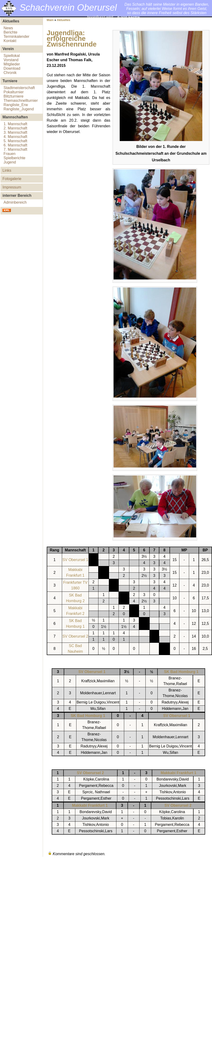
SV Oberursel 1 (75, 560)
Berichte (10, 32)
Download (12, 68)
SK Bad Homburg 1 (181, 672)
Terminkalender (16, 36)
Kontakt (10, 41)
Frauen (10, 154)
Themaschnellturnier (21, 101)
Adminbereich (15, 202)
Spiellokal (12, 56)
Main (50, 20)
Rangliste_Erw (16, 105)
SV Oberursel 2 (75, 636)
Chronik (10, 73)
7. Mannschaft (15, 149)
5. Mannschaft (15, 141)
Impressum (11, 187)
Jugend (10, 162)
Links (6, 170)
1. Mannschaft (15, 124)
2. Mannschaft (15, 128)
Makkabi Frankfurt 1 (178, 773)
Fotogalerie (11, 179)
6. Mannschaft (15, 145)
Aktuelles (63, 20)
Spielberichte (14, 158)
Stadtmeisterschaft (19, 88)
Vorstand (11, 60)
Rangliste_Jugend (19, 109)
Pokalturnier (14, 92)
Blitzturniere (13, 96)
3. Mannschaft (15, 132)
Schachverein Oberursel (68, 7)
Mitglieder (12, 64)
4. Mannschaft (15, 137)
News (8, 28)
